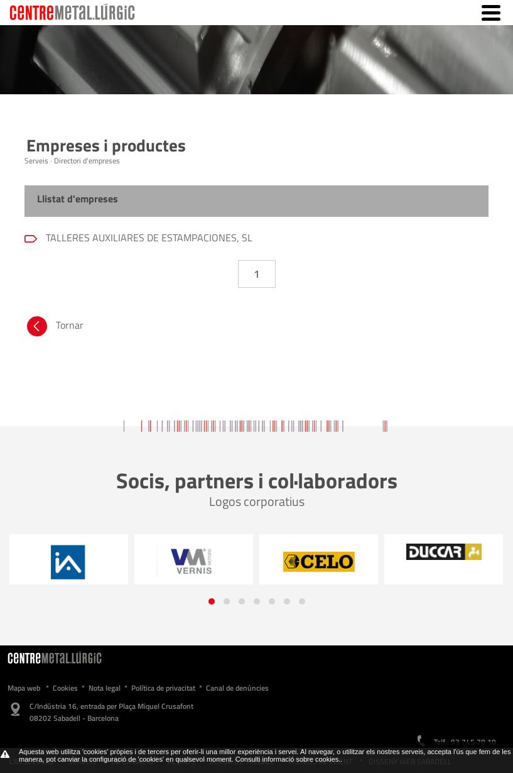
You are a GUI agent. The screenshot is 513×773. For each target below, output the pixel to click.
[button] (211, 601)
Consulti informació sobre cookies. (288, 759)
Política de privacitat (163, 688)
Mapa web (24, 688)
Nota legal (105, 688)
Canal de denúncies (237, 688)
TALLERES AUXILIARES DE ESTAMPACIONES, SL (147, 237)
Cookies (65, 688)
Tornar (54, 328)
